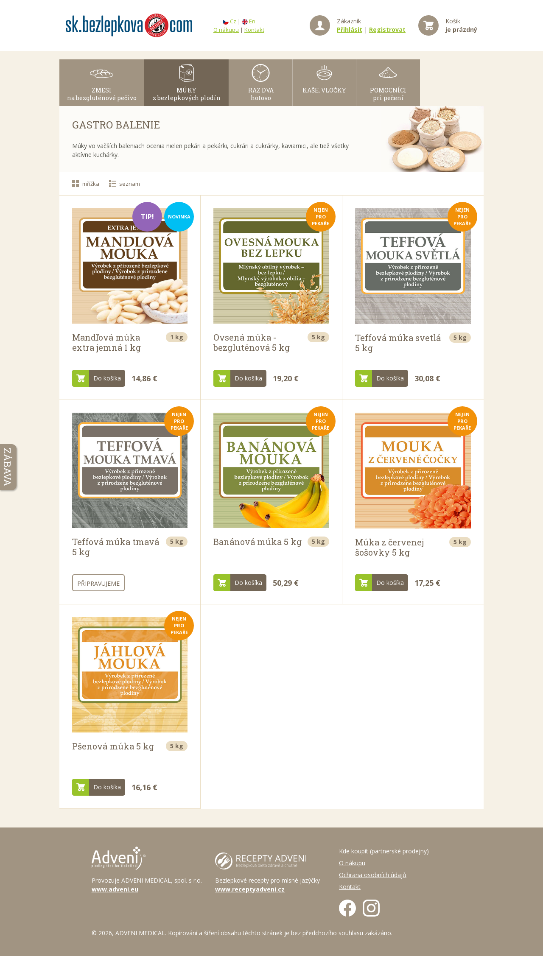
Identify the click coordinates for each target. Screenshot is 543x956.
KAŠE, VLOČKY (324, 90)
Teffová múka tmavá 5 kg (115, 546)
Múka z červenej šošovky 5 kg (389, 547)
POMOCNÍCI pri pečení (388, 94)
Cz (229, 21)
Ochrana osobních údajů (372, 875)
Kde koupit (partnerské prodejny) (384, 851)
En (248, 21)
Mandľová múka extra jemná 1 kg (106, 342)
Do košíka (96, 378)
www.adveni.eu (115, 889)
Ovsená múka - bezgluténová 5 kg (251, 342)
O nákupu (226, 30)
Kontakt (254, 30)
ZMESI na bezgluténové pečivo (102, 94)
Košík (461, 25)
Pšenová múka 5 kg (113, 746)
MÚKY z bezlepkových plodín (187, 94)
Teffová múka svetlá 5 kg (398, 342)
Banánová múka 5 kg (257, 541)
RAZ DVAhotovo (261, 94)
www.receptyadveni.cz (250, 889)
